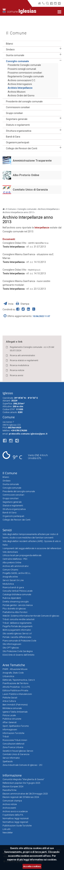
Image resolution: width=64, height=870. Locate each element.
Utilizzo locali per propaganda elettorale (22, 555)
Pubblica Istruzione (12, 718)
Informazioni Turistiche (13, 733)
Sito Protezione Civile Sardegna (18, 651)
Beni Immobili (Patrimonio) (15, 704)
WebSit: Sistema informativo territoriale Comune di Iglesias (31, 615)
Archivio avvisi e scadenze (15, 811)
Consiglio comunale (17, 61)
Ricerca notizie (17, 370)
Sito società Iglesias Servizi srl (17, 633)
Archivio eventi (9, 808)
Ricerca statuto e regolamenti (24, 360)
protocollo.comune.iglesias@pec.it (28, 433)
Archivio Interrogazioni (20, 84)
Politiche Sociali (10, 697)
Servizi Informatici (11, 758)
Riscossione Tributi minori (15, 740)
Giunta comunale (15, 55)
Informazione (12, 775)
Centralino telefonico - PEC (15, 559)
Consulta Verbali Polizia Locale (17, 591)
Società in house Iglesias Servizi (18, 751)
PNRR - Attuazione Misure (15, 669)
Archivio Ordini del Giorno (21, 95)
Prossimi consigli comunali (22, 69)
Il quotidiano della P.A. (13, 815)
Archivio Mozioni (16, 91)
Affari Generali (10, 722)
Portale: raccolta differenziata (17, 637)
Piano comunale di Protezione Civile (19, 640)
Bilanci (9, 43)
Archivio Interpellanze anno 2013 (18, 212)
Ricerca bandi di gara (13, 587)
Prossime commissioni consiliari (25, 72)
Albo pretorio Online (12, 562)
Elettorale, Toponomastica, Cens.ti (19, 680)
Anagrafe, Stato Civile (13, 672)
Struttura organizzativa (18, 130)
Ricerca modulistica (19, 365)
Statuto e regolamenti (18, 125)
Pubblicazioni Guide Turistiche (17, 825)
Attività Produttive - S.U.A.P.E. (16, 687)
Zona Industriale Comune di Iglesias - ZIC (22, 765)
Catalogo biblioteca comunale (17, 594)
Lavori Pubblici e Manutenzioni (17, 694)
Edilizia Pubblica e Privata (15, 690)
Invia (9, 303)
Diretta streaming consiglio (16, 601)
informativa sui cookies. (43, 859)
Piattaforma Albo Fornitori (15, 612)
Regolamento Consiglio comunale (26, 76)
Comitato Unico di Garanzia (30, 189)
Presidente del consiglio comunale (24, 101)
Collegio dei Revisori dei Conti (21, 148)
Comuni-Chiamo (10, 569)
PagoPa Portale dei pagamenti (17, 626)
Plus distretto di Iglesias (14, 608)
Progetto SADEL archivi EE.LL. (17, 573)
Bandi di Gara (13, 136)
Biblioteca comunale (12, 708)
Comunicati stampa (12, 800)
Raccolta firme (9, 790)
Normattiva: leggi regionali (15, 822)
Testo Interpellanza (14, 246)
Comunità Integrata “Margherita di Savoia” (23, 779)
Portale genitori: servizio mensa (18, 605)
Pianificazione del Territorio (15, 683)
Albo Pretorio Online (26, 175)
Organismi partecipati (17, 142)
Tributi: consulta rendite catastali (18, 619)
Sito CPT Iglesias (11, 647)
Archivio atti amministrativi (16, 566)
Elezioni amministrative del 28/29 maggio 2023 (25, 793)
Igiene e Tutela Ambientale (15, 711)
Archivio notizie (10, 804)
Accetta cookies (32, 866)
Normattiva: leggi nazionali (16, 818)
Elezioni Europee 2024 (13, 786)
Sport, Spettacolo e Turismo (16, 726)
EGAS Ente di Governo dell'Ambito (18, 655)
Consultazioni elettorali (13, 743)
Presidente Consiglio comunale (24, 65)
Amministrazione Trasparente (32, 160)
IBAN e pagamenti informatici (17, 630)
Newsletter (8, 832)
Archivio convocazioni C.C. (22, 80)
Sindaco (10, 49)
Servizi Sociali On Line (13, 580)
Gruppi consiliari (14, 113)
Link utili (6, 829)
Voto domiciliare (10, 552)
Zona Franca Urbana (13, 747)
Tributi (6, 736)
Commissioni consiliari (18, 107)
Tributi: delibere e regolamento (17, 623)
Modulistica (8, 584)
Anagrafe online (10, 576)
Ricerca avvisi (16, 375)
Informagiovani (10, 729)
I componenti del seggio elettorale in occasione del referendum (32, 548)
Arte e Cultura (9, 701)
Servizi (7, 530)
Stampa (22, 303)
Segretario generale (16, 119)
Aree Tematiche (14, 665)
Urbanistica (8, 676)
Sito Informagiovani (12, 644)
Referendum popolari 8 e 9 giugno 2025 (21, 783)
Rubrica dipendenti (12, 598)
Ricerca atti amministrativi (22, 355)
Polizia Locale (9, 715)
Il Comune (16, 33)
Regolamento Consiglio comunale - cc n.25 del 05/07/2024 (32, 349)
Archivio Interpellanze (20, 87)
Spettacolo (8, 761)
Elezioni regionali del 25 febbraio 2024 (21, 797)
